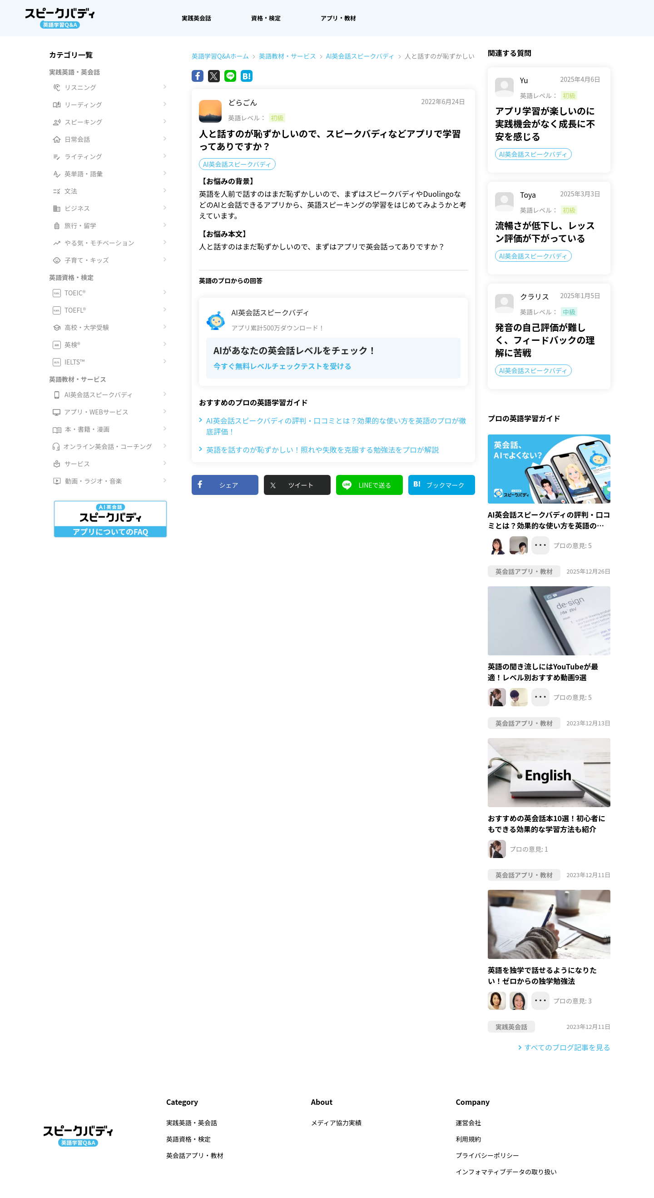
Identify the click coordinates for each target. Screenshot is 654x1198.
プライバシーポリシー (487, 1155)
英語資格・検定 (188, 1138)
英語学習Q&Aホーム (220, 55)
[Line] (230, 76)
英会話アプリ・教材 (194, 1155)
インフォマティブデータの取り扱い (506, 1171)
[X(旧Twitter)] (214, 76)
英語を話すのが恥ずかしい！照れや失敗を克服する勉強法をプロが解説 (319, 449)
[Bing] (247, 76)
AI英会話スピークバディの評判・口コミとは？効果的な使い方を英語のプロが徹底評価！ (332, 426)
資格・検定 (266, 18)
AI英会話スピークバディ (355, 55)
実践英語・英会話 (191, 1122)
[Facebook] (197, 76)
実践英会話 (196, 18)
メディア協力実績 (336, 1122)
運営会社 (468, 1122)
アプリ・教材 (338, 18)
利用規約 (468, 1138)
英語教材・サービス (282, 55)
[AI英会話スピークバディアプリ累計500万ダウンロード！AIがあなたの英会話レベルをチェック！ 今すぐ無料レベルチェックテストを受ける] (333, 342)
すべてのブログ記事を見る (567, 1047)
